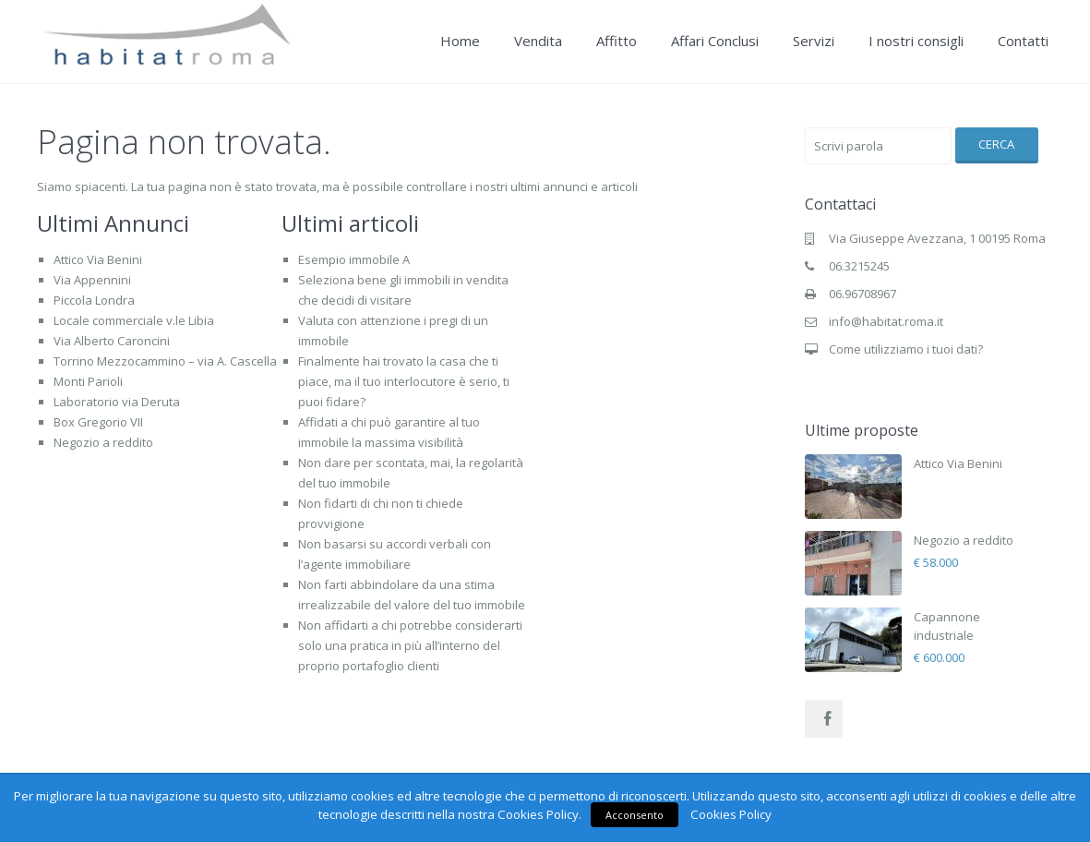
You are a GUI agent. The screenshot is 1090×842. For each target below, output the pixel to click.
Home (460, 40)
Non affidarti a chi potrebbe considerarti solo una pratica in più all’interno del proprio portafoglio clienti (410, 645)
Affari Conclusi (715, 40)
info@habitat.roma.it (886, 321)
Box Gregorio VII (98, 422)
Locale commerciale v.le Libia (134, 320)
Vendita (538, 40)
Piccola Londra (94, 300)
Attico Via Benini (98, 259)
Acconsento (634, 815)
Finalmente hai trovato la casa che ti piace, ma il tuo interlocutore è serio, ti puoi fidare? (403, 381)
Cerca (996, 144)
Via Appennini (92, 279)
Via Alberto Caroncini (112, 340)
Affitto (616, 40)
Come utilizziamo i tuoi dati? (906, 349)
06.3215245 (859, 266)
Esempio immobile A (354, 259)
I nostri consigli (916, 40)
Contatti (1023, 40)
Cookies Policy (731, 814)
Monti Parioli (88, 381)
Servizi (813, 40)
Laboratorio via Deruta (117, 401)
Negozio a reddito (103, 442)
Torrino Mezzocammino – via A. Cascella (165, 361)
